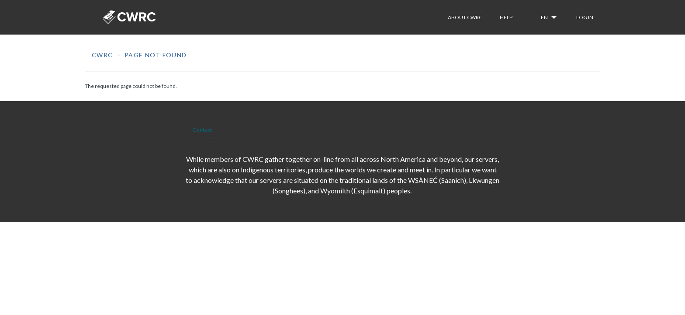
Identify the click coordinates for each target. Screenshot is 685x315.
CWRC (102, 55)
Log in (584, 17)
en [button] (545, 17)
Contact (202, 129)
